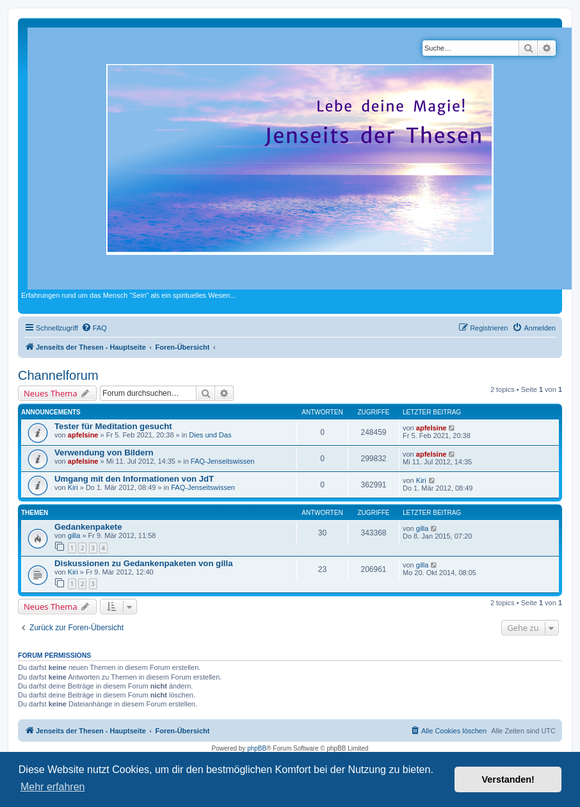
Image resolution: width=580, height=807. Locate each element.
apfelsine (83, 435)
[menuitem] (94, 328)
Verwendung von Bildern (104, 452)
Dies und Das (210, 435)
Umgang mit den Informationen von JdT (134, 479)
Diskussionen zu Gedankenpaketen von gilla (143, 563)
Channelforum (58, 375)
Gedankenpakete (88, 527)
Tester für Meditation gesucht (113, 426)
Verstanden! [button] (508, 779)
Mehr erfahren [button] (52, 786)
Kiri (73, 487)
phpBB (256, 748)
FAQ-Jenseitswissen (223, 461)
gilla (74, 535)
